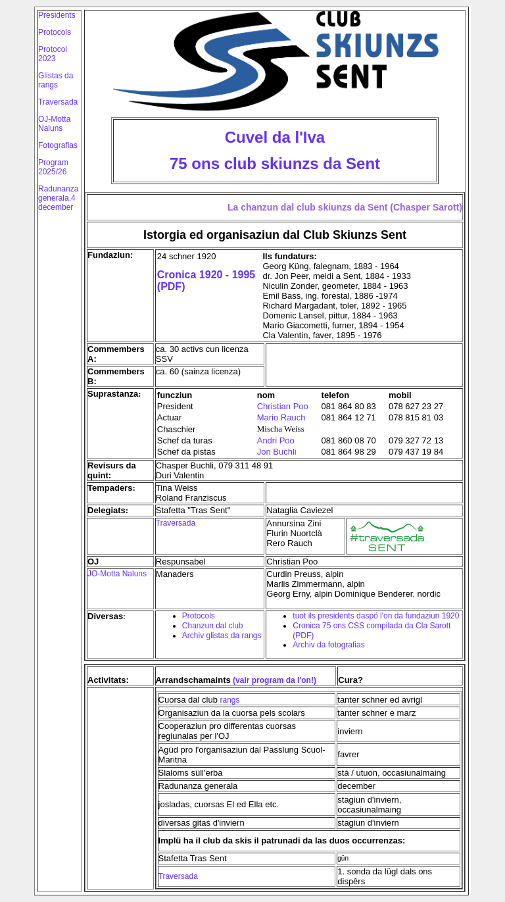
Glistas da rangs (55, 80)
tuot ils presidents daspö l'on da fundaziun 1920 (376, 615)
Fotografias (58, 145)
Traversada (58, 102)
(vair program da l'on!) (273, 680)
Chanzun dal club (212, 625)
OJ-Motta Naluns (54, 123)
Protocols (54, 32)
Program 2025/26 (53, 167)
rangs (230, 700)
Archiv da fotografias (328, 644)
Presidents (57, 15)
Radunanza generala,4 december (58, 198)
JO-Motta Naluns (117, 573)
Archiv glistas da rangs (222, 635)
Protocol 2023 (52, 54)
